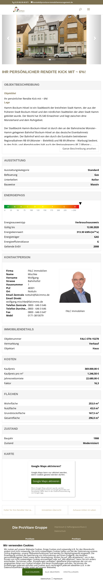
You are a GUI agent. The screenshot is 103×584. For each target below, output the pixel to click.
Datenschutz (60, 531)
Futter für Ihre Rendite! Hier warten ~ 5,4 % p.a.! (18, 510)
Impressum (59, 527)
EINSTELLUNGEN (71, 572)
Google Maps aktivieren (46, 481)
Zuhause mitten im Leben (84, 510)
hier (42, 493)
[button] (7, 37)
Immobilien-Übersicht (51, 510)
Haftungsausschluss (76, 527)
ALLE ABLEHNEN (52, 572)
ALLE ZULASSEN (32, 572)
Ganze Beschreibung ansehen (79, 148)
